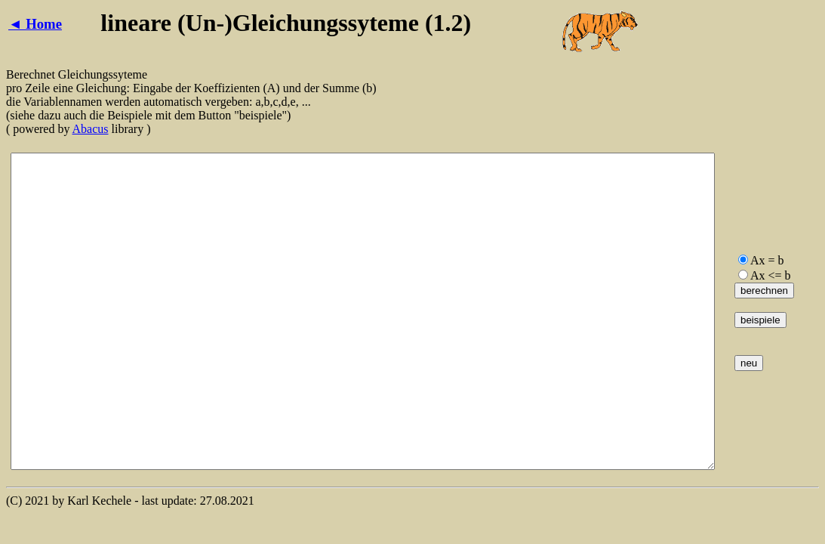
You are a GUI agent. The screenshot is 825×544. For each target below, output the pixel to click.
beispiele (760, 320)
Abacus (90, 128)
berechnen (764, 290)
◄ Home (35, 24)
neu (748, 363)
